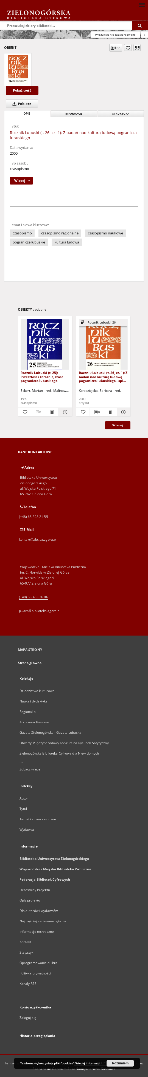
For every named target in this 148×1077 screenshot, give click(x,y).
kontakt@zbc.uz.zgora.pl (38, 539)
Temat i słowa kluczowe (37, 819)
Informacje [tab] (73, 113)
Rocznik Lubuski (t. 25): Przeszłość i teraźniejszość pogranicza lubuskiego (42, 376)
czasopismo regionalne (60, 233)
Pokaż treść (22, 90)
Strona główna (30, 663)
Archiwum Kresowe (34, 722)
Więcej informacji (88, 1063)
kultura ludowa (66, 242)
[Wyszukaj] (140, 25)
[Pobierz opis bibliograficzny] (38, 412)
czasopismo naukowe (105, 233)
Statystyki (26, 952)
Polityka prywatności (35, 973)
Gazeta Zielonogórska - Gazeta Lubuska (50, 732)
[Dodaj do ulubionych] (128, 47)
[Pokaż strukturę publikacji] (103, 322)
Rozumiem (120, 1063)
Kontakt (25, 942)
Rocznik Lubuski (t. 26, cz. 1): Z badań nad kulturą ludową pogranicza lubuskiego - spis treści (103, 376)
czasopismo (19, 168)
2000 (14, 153)
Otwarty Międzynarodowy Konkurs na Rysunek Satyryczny (64, 743)
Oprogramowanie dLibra (38, 962)
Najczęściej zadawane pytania (42, 921)
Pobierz (20, 103)
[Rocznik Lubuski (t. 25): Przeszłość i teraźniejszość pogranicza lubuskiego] (45, 344)
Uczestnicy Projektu (34, 890)
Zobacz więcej (30, 769)
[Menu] (142, 4)
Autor (23, 798)
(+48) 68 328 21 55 (33, 516)
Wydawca (26, 829)
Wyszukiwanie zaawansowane (115, 34)
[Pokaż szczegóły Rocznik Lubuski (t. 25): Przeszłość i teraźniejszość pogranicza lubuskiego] (64, 412)
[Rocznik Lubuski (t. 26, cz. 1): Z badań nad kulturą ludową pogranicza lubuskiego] (18, 69)
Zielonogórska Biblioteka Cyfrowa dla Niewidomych (59, 753)
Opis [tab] (27, 113)
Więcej (117, 425)
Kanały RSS (28, 983)
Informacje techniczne (36, 931)
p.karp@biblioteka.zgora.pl (39, 610)
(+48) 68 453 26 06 (33, 597)
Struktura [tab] (120, 113)
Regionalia (27, 711)
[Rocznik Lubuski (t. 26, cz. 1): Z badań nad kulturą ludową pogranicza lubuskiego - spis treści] (103, 344)
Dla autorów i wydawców (38, 910)
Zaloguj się (28, 1017)
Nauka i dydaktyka (33, 701)
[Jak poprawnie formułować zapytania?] (144, 34)
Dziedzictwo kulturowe (37, 690)
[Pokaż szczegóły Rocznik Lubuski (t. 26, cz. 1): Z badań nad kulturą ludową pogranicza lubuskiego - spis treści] (123, 412)
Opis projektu (29, 900)
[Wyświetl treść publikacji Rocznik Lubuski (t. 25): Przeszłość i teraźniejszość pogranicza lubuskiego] (51, 412)
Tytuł (23, 808)
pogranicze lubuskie (29, 242)
